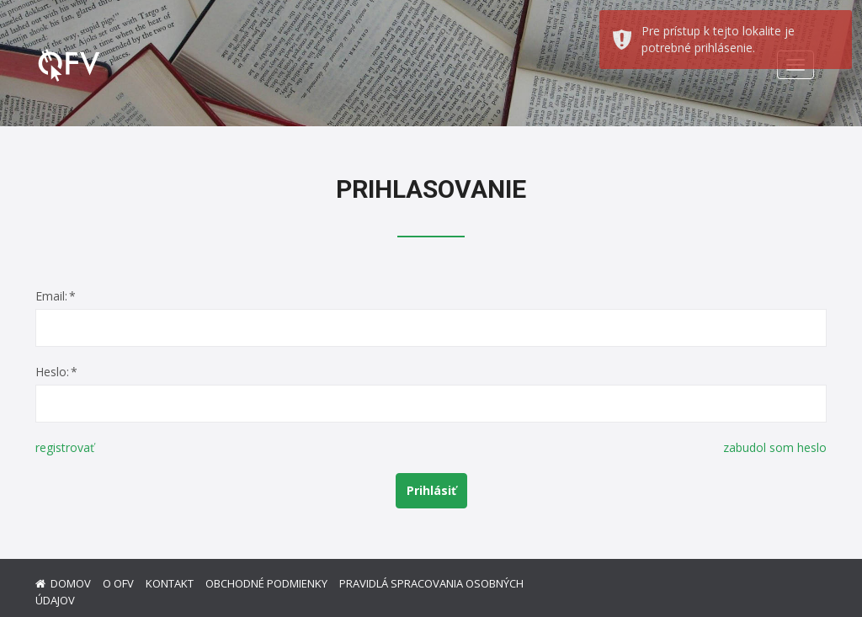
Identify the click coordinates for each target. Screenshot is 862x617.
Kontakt (170, 583)
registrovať (64, 447)
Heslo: (52, 372)
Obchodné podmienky (266, 583)
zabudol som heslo (775, 447)
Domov (71, 583)
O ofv (118, 583)
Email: (51, 296)
